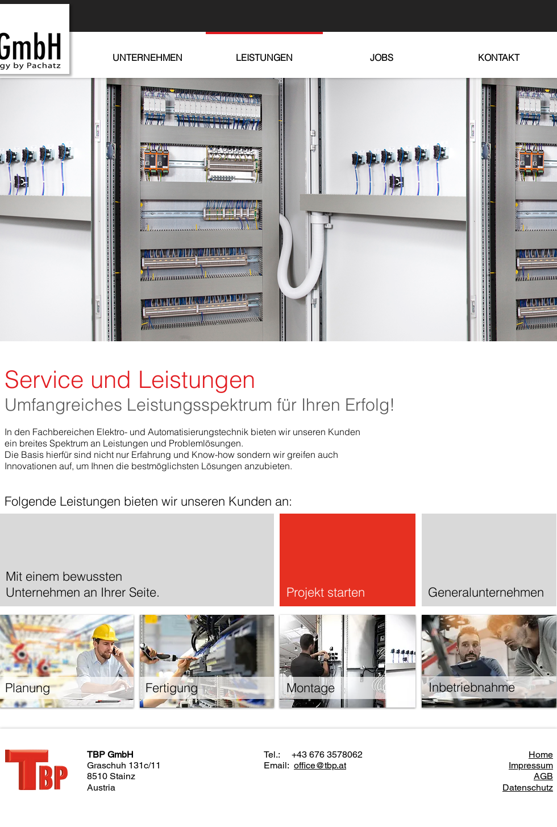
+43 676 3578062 (327, 754)
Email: (279, 765)
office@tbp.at (320, 765)
